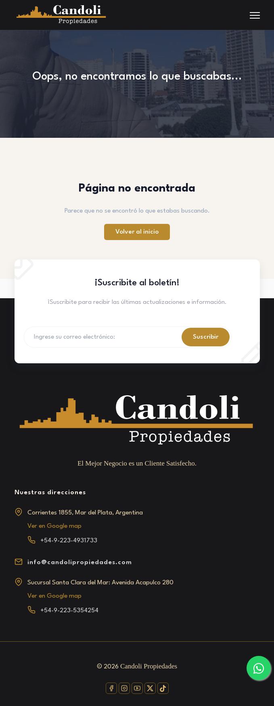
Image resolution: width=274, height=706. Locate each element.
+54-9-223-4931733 (68, 540)
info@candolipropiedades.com (79, 562)
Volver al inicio (137, 232)
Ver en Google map (54, 526)
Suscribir (205, 337)
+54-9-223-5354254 (69, 610)
